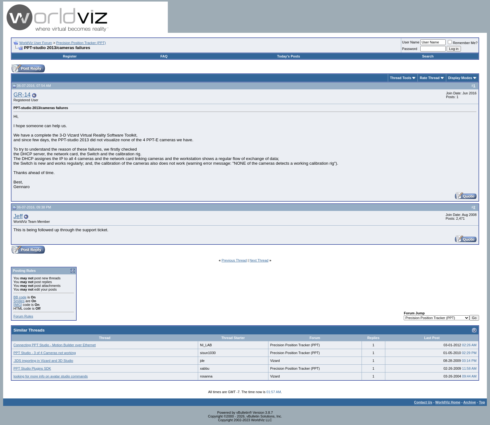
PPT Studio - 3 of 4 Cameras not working (44, 353)
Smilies (18, 301)
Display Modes (460, 78)
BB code (20, 297)
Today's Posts (288, 56)
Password (409, 49)
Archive (469, 402)
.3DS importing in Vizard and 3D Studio (43, 360)
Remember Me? (463, 43)
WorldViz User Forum (35, 43)
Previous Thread (234, 260)
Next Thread (259, 260)
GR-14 (22, 94)
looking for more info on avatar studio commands (50, 376)
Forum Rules (23, 316)
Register (70, 56)
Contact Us (423, 402)
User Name (411, 42)
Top (482, 402)
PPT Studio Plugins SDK (32, 368)
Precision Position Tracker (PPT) (81, 43)
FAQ (164, 56)
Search (428, 56)
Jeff (18, 216)
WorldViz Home (447, 402)
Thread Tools (400, 78)
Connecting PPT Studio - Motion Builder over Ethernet (54, 345)
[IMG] (17, 305)
